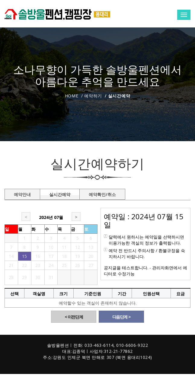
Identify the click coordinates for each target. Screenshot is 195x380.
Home (71, 96)
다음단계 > (121, 317)
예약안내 (22, 193)
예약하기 (93, 96)
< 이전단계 (74, 317)
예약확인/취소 (102, 193)
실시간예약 (59, 193)
